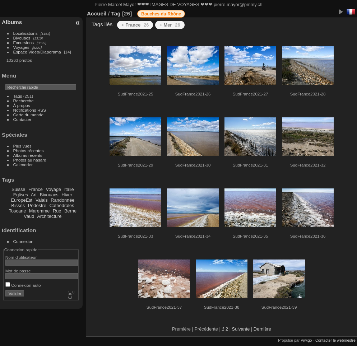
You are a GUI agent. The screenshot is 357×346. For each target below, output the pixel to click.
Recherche (23, 100)
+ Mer (169, 25)
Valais (42, 200)
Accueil (97, 13)
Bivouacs (22, 38)
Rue (57, 211)
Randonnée (62, 200)
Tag (115, 13)
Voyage (53, 189)
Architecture (49, 216)
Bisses (18, 205)
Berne (70, 211)
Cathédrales (61, 205)
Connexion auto (23, 285)
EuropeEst (21, 200)
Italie (69, 189)
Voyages (21, 47)
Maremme (39, 211)
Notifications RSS (29, 110)
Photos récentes (28, 150)
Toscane (17, 211)
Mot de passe (18, 270)
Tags (17, 96)
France (35, 189)
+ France (135, 25)
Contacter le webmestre (335, 340)
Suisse (18, 189)
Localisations (25, 33)
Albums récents (27, 155)
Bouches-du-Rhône (161, 14)
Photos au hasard (29, 160)
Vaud (29, 216)
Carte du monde (28, 114)
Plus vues (22, 146)
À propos (21, 105)
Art (34, 194)
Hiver (66, 194)
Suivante (241, 329)
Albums (12, 22)
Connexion (23, 241)
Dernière (262, 329)
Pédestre (37, 205)
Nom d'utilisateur (21, 257)
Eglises (20, 194)
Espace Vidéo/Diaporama (37, 52)
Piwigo (306, 340)
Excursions (23, 42)
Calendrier (23, 164)
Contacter (22, 119)
